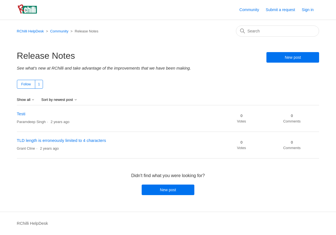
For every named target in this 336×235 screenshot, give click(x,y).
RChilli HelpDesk (30, 31)
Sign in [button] (308, 9)
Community (249, 9)
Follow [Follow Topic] (26, 84)
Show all (26, 100)
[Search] (277, 31)
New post (293, 57)
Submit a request (280, 9)
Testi (21, 113)
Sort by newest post (59, 100)
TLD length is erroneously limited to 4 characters (61, 140)
